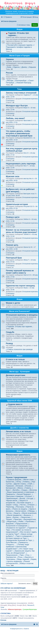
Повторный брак (14, 258)
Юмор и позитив (26, 563)
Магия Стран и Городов (19, 56)
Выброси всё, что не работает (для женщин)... (20, 190)
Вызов (22, 498)
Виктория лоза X (29, 193)
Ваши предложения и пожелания (20, 492)
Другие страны (19, 484)
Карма (33, 559)
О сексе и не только (15, 359)
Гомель (27, 488)
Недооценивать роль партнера (20, 163)
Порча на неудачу (19, 509)
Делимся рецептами (15, 375)
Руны (19, 557)
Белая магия (20, 511)
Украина (10, 59)
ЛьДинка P (27, 95)
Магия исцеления (29, 513)
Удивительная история (17, 204)
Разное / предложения (16, 477)
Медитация (11, 521)
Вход (3, 570)
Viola (2, 607)
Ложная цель (12, 245)
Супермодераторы (29, 609)
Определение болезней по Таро (19, 539)
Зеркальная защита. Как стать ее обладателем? (20, 552)
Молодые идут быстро (17, 105)
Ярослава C (27, 120)
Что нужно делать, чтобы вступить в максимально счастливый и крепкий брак (19, 133)
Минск (19, 488)
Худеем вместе (15, 404)
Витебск (16, 490)
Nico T (25, 166)
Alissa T (26, 260)
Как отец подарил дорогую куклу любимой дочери (21, 149)
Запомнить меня (25, 583)
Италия (27, 486)
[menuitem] (35, 17)
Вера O (26, 108)
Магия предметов (14, 515)
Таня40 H (26, 234)
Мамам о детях (13, 303)
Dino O (25, 153)
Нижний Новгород (23, 83)
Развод (9, 343)
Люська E (30, 605)
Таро (21, 555)
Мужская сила (12, 176)
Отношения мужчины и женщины (22, 315)
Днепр (23, 67)
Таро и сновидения (23, 536)
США (29, 484)
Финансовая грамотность (18, 455)
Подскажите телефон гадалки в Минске (20, 47)
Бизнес (15, 517)
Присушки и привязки (19, 495)
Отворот (31, 505)
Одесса (15, 67)
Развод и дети (12, 217)
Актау (18, 482)
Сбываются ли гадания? (18, 527)
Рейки (20, 521)
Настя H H (27, 275)
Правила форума (13, 480)
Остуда (29, 498)
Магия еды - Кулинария (19, 372)
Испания (19, 486)
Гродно (23, 490)
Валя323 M (27, 138)
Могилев (32, 490)
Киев (8, 67)
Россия (9, 73)
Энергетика (25, 517)
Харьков (32, 67)
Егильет (28, 496)
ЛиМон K (26, 219)
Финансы (26, 515)
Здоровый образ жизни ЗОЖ (19, 401)
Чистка (22, 505)
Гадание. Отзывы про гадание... (19, 327)
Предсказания (20, 524)
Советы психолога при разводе (19, 349)
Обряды (31, 511)
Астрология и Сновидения (18, 525)
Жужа (25, 288)
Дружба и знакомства (19, 428)
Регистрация (12, 570)
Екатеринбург (20, 81)
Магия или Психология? (19, 311)
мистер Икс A (28, 178)
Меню (35, 25)
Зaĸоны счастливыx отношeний (21, 93)
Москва (9, 81)
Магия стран (28, 480)
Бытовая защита (23, 503)
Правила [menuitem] (8, 17)
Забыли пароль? (7, 583)
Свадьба (10, 332)
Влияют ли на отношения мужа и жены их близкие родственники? (21, 231)
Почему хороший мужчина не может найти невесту (20, 271)
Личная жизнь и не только (18, 431)
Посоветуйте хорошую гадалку (19, 45)
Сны (27, 555)
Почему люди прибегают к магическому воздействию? (17, 547)
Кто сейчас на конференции (13, 588)
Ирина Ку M (27, 247)
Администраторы (15, 609)
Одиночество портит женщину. (20, 286)
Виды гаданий (22, 559)
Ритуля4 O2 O (28, 206)
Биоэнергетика (29, 519)
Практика (17, 519)
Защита (16, 513)
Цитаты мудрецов (14, 561)
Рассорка (19, 507)
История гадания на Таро (20, 537)
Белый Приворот (23, 494)
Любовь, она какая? (15, 118)
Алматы (26, 482)
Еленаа (3, 620)
